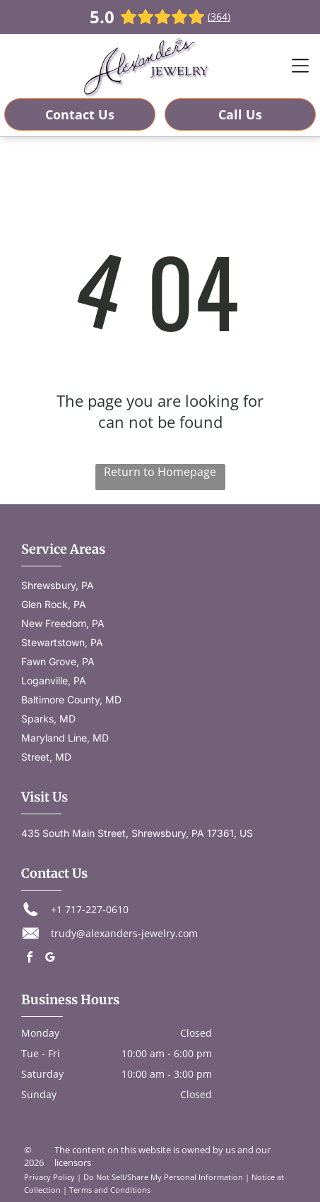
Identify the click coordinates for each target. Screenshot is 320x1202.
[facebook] (29, 958)
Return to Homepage (160, 472)
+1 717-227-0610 (90, 909)
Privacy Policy (49, 1177)
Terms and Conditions (109, 1189)
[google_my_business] (50, 958)
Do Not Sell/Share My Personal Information (163, 1177)
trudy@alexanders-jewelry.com (124, 933)
